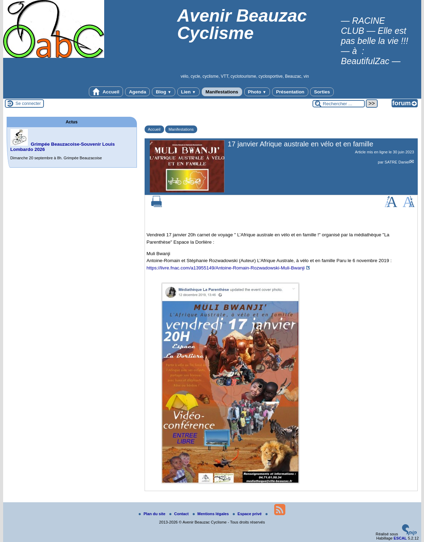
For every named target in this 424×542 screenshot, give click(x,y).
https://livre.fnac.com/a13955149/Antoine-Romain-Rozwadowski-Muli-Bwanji (226, 267)
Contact (179, 514)
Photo (257, 91)
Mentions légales (211, 514)
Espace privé (248, 514)
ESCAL (400, 538)
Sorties (322, 91)
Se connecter (28, 103)
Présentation (290, 91)
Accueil (106, 91)
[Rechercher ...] (339, 103)
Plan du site (153, 514)
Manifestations (222, 91)
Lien (188, 91)
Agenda (137, 91)
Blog (163, 91)
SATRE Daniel (397, 162)
